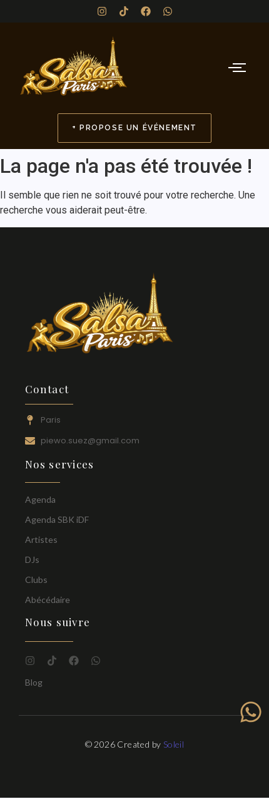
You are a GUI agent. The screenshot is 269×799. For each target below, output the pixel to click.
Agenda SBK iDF (57, 519)
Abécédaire (47, 599)
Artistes (41, 539)
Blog (34, 682)
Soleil (173, 744)
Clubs (36, 579)
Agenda (40, 499)
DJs (32, 559)
